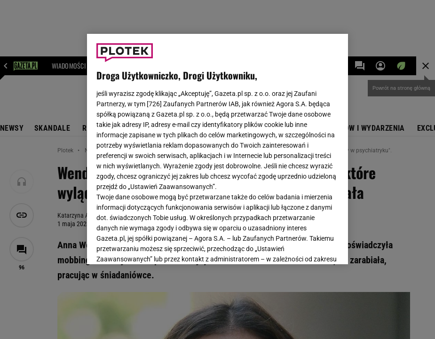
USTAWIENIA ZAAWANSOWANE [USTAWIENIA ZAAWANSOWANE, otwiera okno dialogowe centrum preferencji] (158, 245)
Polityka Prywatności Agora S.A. (177, 150)
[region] (217, 149)
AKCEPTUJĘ (306, 246)
